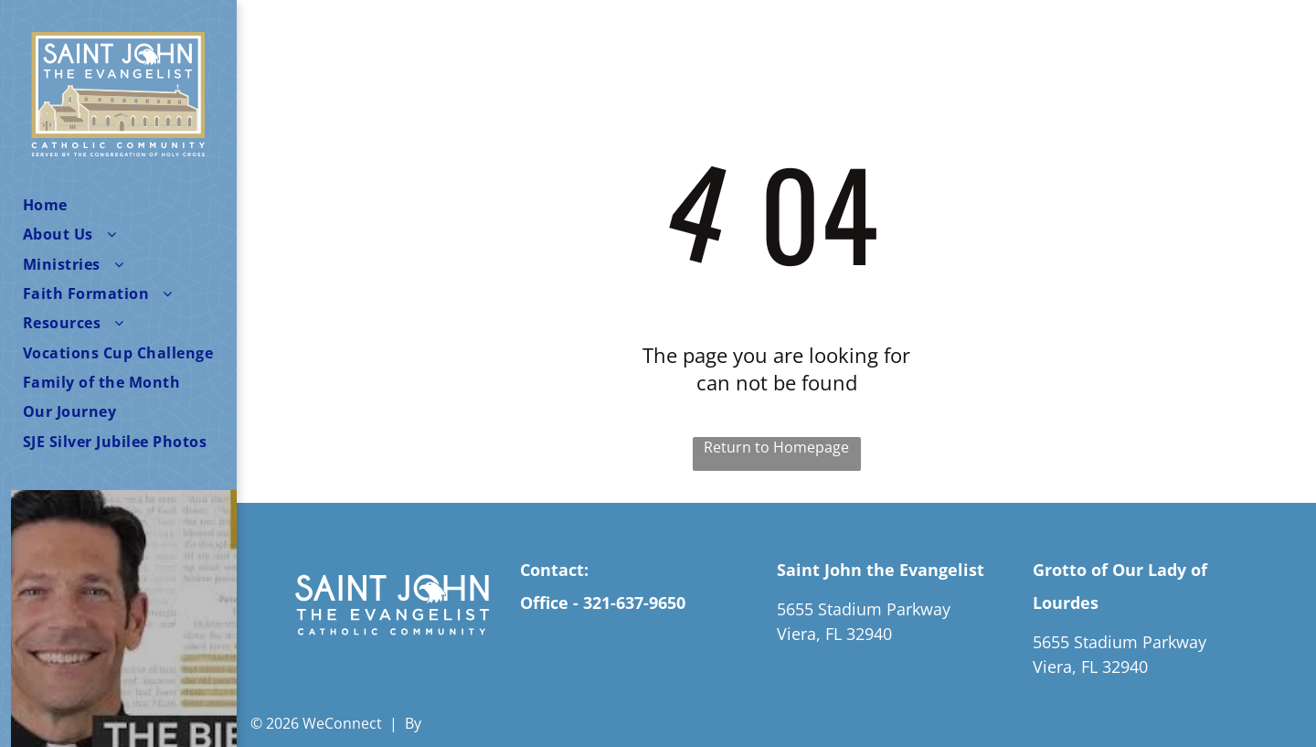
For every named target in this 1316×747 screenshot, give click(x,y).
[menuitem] (130, 204)
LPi (435, 723)
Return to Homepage (776, 447)
